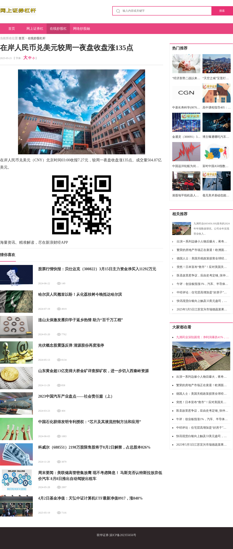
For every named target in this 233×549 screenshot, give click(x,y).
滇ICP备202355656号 (122, 535)
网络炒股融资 (81, 30)
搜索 (222, 10)
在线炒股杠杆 (58, 30)
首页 (11, 28)
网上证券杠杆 (34, 30)
